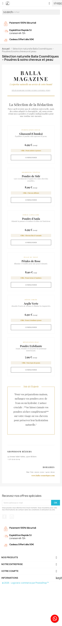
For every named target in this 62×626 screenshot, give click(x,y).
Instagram (12, 517)
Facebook (4, 517)
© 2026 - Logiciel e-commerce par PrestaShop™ (25, 582)
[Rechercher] (31, 12)
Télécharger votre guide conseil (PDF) (31, 90)
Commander (31, 157)
